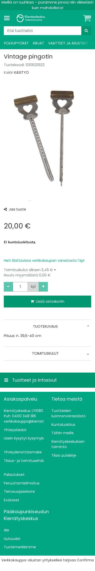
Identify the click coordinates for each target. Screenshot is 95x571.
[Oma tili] (78, 18)
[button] (47, 272)
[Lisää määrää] (43, 287)
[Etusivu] (31, 18)
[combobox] (47, 30)
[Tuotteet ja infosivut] (8, 18)
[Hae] (86, 30)
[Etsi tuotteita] (47, 30)
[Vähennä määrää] (8, 287)
